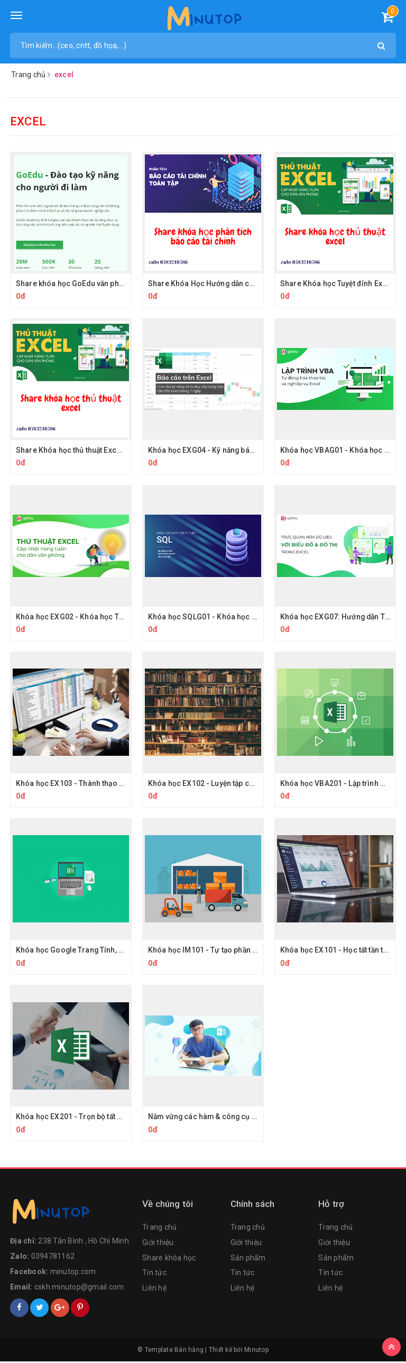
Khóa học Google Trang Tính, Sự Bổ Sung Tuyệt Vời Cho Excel (122, 951)
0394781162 (53, 1258)
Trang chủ (159, 1228)
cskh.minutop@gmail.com (79, 1288)
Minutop (256, 1351)
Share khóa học (169, 1259)
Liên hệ (154, 1289)
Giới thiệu (158, 1244)
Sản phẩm (248, 1259)
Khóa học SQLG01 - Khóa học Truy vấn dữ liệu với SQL (241, 617)
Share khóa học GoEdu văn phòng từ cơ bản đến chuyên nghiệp (125, 283)
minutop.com (73, 1273)
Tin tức (154, 1274)
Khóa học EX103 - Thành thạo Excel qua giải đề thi (103, 784)
